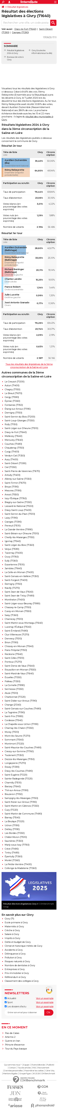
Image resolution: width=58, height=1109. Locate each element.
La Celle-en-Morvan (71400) (19, 572)
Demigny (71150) (13, 412)
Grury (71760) (12, 556)
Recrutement (43, 1068)
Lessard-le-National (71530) (19, 506)
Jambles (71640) (13, 568)
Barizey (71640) (13, 786)
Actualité (10, 998)
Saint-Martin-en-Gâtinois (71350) (22, 805)
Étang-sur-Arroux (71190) (17, 408)
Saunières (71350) (14, 841)
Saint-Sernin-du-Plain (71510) (20, 514)
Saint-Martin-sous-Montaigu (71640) (24, 623)
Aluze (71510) (11, 693)
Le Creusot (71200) (14, 381)
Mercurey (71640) (14, 440)
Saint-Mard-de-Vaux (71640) (19, 673)
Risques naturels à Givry (17, 961)
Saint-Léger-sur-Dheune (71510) (21, 428)
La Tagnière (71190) (15, 712)
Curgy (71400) (12, 451)
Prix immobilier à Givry (17, 973)
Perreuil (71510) (12, 525)
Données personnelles (13, 1071)
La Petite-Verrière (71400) (18, 864)
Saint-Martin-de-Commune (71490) (23, 813)
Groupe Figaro (25, 1074)
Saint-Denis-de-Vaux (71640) (19, 665)
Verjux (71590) (12, 549)
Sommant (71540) (14, 739)
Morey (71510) (12, 732)
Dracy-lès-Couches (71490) (19, 771)
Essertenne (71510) (14, 564)
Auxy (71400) (11, 459)
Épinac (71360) (12, 401)
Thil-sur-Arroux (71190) (16, 790)
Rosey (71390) (12, 767)
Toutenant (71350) (14, 755)
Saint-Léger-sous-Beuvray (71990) (22, 603)
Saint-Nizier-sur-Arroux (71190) (21, 802)
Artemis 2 (10, 1037)
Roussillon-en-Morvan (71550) (20, 669)
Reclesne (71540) (13, 654)
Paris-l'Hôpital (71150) (16, 650)
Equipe (26, 1065)
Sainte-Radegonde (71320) (18, 778)
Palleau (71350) (12, 681)
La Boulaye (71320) (14, 821)
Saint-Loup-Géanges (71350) (19, 420)
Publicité (50, 1065)
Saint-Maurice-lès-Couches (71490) (23, 747)
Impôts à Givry (12, 938)
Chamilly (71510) (13, 782)
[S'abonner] (29, 1012)
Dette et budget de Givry (18, 942)
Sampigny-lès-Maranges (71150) (21, 798)
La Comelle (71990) (15, 685)
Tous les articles (24, 1068)
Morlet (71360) (12, 860)
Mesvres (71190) (13, 490)
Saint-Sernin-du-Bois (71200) (20, 416)
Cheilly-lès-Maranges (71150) (19, 537)
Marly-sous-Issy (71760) (17, 844)
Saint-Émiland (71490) (16, 630)
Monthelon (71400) (15, 599)
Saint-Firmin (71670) (15, 482)
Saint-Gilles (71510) (14, 658)
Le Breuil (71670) (13, 393)
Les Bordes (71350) (14, 833)
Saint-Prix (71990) (14, 716)
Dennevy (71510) (13, 638)
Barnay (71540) (12, 817)
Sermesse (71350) (14, 689)
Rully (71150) (11, 424)
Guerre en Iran (12, 1040)
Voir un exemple (45, 998)
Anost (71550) (12, 494)
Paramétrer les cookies (34, 1071)
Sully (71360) (11, 560)
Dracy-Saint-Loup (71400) (18, 510)
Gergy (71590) (12, 397)
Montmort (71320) (14, 743)
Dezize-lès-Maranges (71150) (19, 759)
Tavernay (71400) (14, 552)
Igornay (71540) (13, 541)
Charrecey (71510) (14, 619)
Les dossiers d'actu (15, 1006)
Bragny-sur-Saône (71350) (18, 502)
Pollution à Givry (13, 957)
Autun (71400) (12, 385)
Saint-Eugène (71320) (16, 774)
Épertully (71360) (13, 856)
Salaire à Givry (12, 934)
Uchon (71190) (12, 825)
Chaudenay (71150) (14, 447)
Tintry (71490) (12, 852)
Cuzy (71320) (11, 809)
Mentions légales (10, 1074)
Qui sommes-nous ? (12, 1065)
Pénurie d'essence (15, 1044)
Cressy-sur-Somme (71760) (19, 751)
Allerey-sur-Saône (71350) (18, 478)
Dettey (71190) (12, 829)
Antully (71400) (12, 475)
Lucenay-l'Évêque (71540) (18, 627)
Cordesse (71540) (13, 720)
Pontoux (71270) (13, 661)
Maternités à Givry (14, 926)
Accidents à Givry (14, 950)
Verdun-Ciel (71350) (15, 455)
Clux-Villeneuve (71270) (17, 634)
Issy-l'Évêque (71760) (16, 498)
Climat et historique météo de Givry (23, 946)
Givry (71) (9, 918)
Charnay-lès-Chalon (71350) (19, 728)
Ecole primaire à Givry (16, 922)
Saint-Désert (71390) (15, 463)
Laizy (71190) (11, 517)
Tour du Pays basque (16, 1048)
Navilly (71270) (12, 588)
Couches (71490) (13, 444)
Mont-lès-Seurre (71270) (17, 735)
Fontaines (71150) (14, 405)
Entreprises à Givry (15, 969)
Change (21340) (13, 704)
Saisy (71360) (11, 615)
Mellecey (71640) (13, 436)
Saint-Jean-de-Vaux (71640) (19, 591)
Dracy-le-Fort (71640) (25, 29)
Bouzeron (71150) (13, 794)
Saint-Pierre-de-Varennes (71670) (22, 471)
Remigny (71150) (13, 584)
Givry (34, 50)
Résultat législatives (17, 7)
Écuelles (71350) (13, 677)
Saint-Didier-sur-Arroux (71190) (21, 700)
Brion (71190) (11, 642)
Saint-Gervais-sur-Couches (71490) (23, 708)
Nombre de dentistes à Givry (20, 965)
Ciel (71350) (10, 467)
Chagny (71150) (12, 389)
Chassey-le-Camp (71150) (18, 607)
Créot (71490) (12, 848)
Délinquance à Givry (15, 953)
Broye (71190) (12, 486)
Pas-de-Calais (12, 1033)
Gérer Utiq (49, 1071)
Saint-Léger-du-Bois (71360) (19, 545)
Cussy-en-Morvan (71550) (18, 611)
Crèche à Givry (12, 930)
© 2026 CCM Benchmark (44, 1074)
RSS (34, 1068)
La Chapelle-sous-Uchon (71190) (21, 724)
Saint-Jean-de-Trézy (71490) (19, 595)
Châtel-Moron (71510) (16, 837)
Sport (9, 1002)
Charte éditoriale (38, 1065)
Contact (12, 1068)
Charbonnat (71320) (15, 697)
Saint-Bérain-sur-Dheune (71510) (22, 533)
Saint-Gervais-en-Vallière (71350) (22, 576)
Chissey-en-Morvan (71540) (19, 646)
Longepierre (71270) (15, 763)
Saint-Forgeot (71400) (16, 580)
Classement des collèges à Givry (22, 981)
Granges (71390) (20, 32)
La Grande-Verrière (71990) (18, 529)
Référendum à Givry (15, 977)
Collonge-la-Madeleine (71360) (21, 868)
